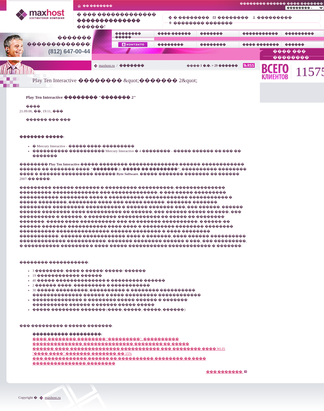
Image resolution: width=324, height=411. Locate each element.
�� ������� (98, 5)
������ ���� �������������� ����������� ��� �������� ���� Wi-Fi (128, 348)
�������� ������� (203, 23)
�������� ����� (128, 35)
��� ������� (226, 371)
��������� (274, 17)
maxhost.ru (107, 65)
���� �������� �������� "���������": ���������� (105, 339)
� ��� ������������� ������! (116, 20)
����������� (260, 33)
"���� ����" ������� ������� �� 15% (82, 353)
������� (211, 33)
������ (294, 44)
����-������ (174, 33)
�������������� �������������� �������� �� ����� (110, 344)
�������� (233, 17)
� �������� (191, 17)
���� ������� (260, 44)
